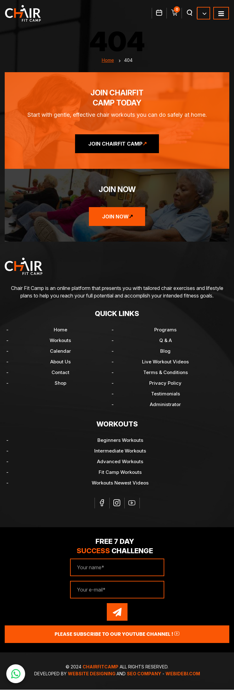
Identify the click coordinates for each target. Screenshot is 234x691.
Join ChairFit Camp (115, 145)
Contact (60, 374)
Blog (165, 352)
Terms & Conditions (165, 374)
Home (108, 61)
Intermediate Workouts (120, 452)
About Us (60, 363)
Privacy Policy (165, 384)
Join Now (115, 218)
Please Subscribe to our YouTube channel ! (117, 635)
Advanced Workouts (120, 463)
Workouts (60, 342)
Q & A (165, 342)
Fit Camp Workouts (120, 473)
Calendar (60, 352)
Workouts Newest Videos (120, 484)
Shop (60, 384)
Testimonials (165, 395)
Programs (165, 331)
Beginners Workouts (120, 441)
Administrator (165, 406)
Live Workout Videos (165, 363)
